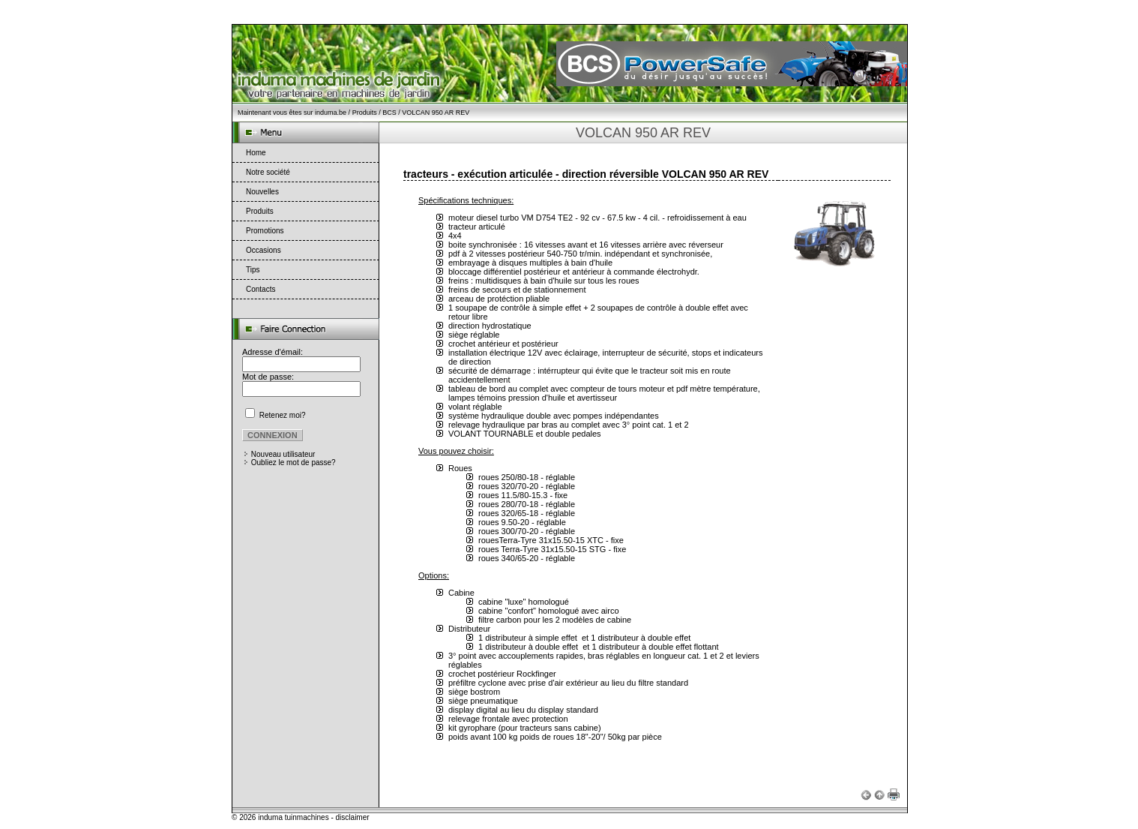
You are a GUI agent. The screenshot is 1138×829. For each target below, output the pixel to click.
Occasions (263, 250)
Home (256, 153)
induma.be (330, 112)
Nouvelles (262, 192)
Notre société (268, 172)
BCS (389, 112)
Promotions (265, 231)
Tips (253, 270)
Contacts (260, 289)
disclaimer (353, 817)
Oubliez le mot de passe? (293, 462)
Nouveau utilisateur (283, 454)
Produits (364, 112)
